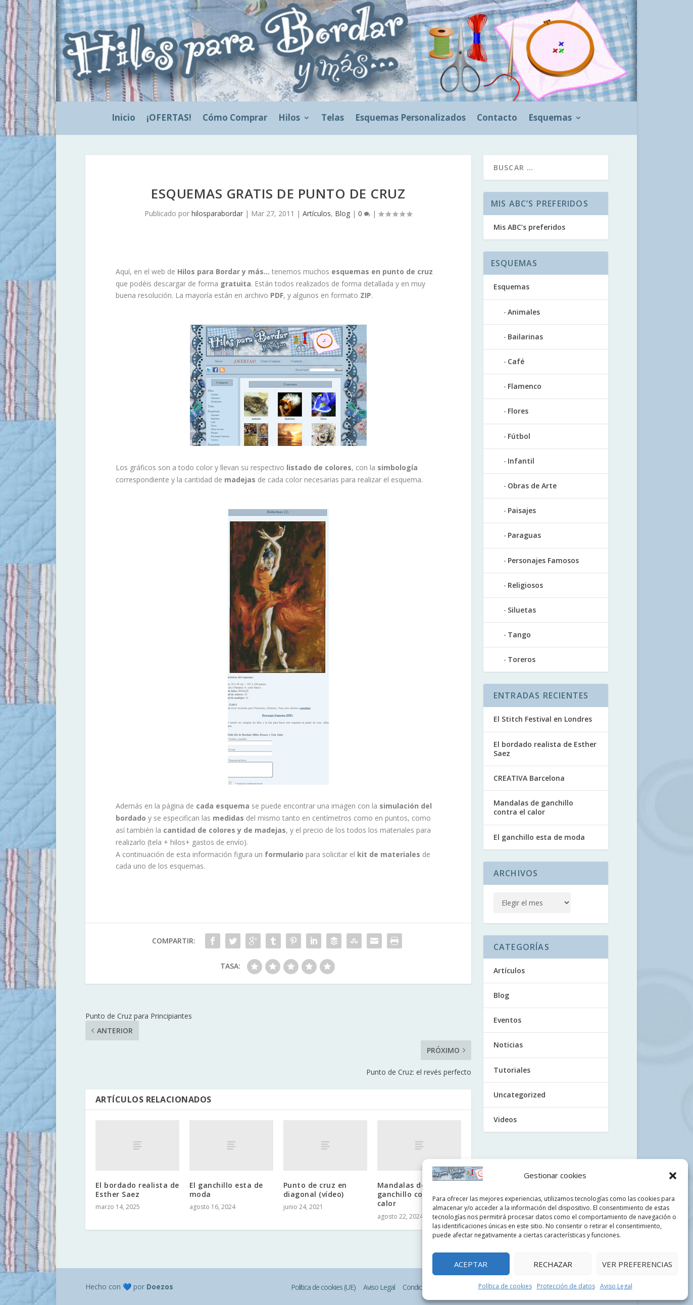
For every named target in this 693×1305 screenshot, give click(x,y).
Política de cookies (505, 1286)
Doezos (159, 1286)
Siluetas (522, 610)
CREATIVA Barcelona (529, 778)
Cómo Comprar (235, 118)
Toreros (521, 659)
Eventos (507, 1020)
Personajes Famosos (543, 560)
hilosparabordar (217, 213)
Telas (332, 118)
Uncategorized (519, 1094)
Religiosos (525, 585)
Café (516, 361)
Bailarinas (525, 336)
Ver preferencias (637, 1264)
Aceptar (470, 1264)
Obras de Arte (532, 485)
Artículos (317, 213)
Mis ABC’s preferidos (529, 227)
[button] (673, 1176)
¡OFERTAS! (168, 118)
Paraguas (524, 535)
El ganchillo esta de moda (226, 1189)
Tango (519, 634)
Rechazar (552, 1264)
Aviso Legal (616, 1286)
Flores (518, 411)
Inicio (123, 118)
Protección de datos (566, 1286)
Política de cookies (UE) (323, 1287)
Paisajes (522, 510)
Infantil (521, 461)
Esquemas (550, 118)
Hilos (289, 118)
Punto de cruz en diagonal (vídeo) (315, 1189)
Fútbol (519, 436)
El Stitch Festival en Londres (542, 719)
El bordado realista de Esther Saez (137, 1189)
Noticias (508, 1044)
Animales (524, 312)
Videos (505, 1119)
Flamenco (524, 386)
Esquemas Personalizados (410, 118)
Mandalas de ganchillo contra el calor (413, 1194)
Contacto (497, 118)
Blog (342, 213)
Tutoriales (511, 1070)
